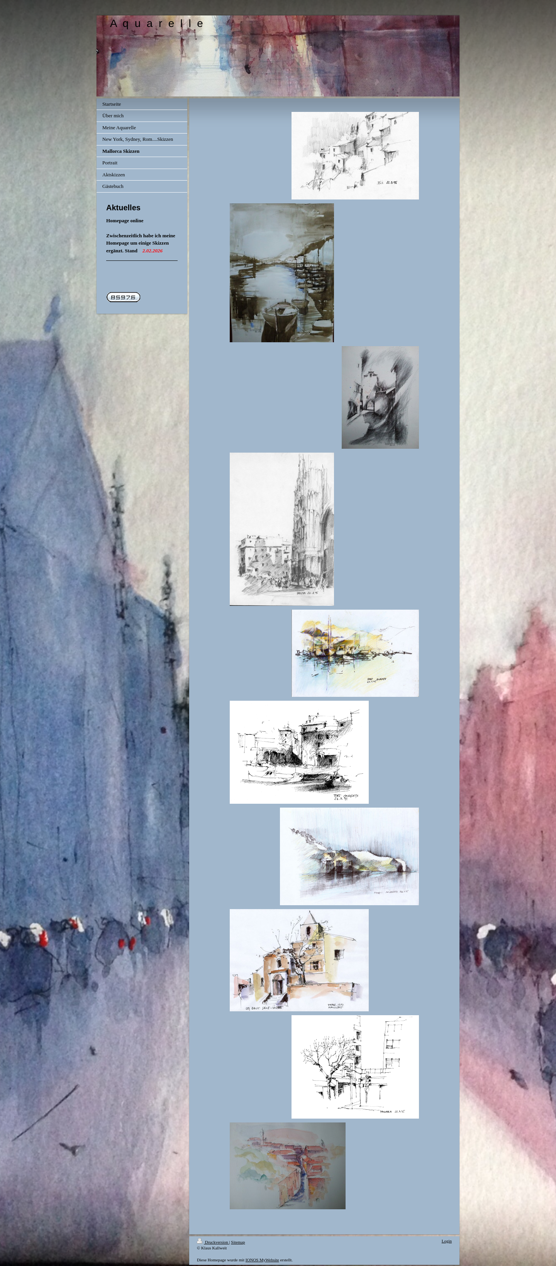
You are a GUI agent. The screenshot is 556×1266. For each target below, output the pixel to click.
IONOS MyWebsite (262, 1260)
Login (447, 1241)
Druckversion (213, 1242)
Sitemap (238, 1242)
